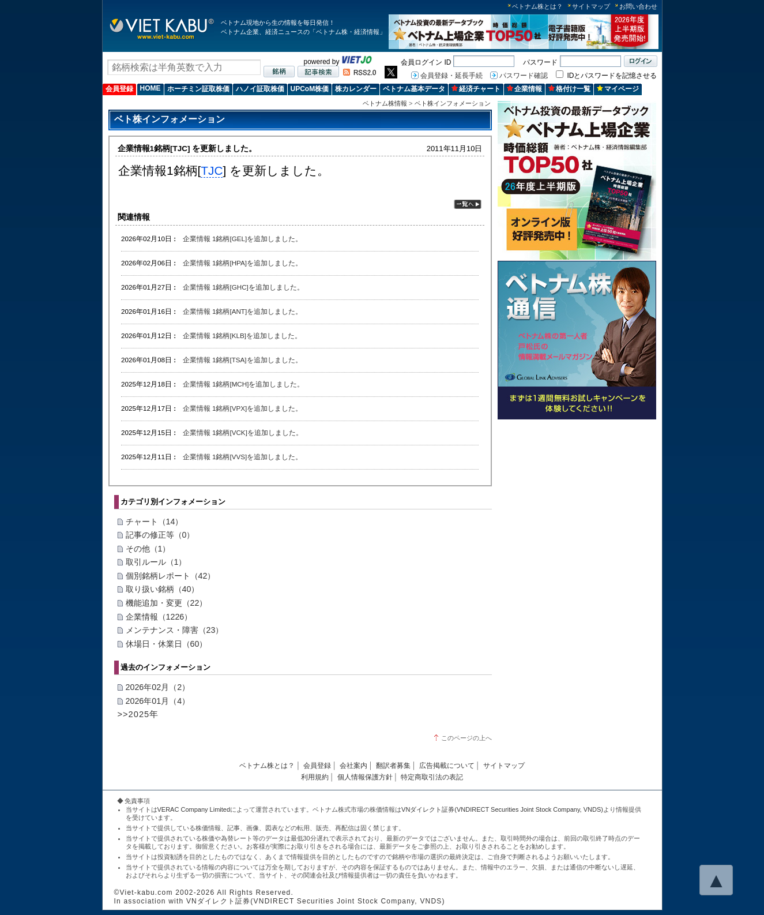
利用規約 (315, 777)
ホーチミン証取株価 (198, 89)
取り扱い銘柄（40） (163, 589)
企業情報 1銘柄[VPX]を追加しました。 (243, 408)
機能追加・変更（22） (167, 603)
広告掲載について (447, 766)
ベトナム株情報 (385, 103)
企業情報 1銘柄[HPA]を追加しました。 (242, 263)
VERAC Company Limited (194, 809)
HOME (150, 88)
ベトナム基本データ (414, 89)
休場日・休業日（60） (167, 643)
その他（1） (148, 548)
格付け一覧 (569, 89)
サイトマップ (591, 6)
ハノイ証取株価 (260, 89)
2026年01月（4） (158, 701)
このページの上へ (466, 737)
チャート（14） (154, 521)
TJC (212, 170)
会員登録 (119, 89)
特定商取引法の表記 (432, 777)
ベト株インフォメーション (453, 103)
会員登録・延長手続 (451, 76)
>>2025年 (138, 714)
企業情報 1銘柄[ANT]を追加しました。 (243, 311)
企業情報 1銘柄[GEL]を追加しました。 (243, 238)
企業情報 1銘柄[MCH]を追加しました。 (243, 384)
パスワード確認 (523, 76)
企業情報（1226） (159, 616)
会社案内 (353, 766)
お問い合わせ (638, 6)
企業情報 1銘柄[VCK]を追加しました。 (243, 432)
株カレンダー (356, 89)
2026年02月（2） (158, 687)
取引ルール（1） (156, 562)
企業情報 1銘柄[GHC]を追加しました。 (243, 287)
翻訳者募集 (393, 766)
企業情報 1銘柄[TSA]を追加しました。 (242, 359)
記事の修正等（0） (160, 534)
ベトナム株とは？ (537, 6)
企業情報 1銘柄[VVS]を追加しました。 (243, 456)
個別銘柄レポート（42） (171, 575)
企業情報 (524, 89)
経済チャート (475, 89)
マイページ (618, 89)
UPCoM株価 (310, 89)
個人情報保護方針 (365, 777)
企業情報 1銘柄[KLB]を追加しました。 (242, 335)
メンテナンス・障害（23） (175, 630)
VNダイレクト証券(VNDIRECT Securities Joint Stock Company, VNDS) (502, 809)
